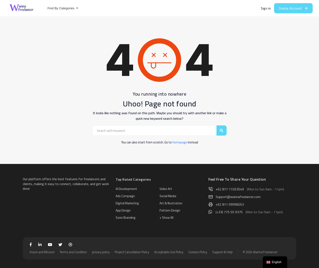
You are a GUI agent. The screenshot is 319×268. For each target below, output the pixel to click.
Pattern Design (170, 210)
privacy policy (101, 252)
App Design (123, 210)
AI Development (126, 189)
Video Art (166, 189)
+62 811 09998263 (230, 204)
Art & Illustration (171, 203)
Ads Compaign (125, 196)
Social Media (168, 196)
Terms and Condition (73, 252)
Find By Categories (60, 8)
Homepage (179, 142)
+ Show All (166, 217)
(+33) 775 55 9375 (229, 212)
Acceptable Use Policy (168, 252)
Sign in (266, 8)
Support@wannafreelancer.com (238, 196)
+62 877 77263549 (230, 189)
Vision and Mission (42, 252)
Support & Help (222, 252)
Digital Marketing (127, 203)
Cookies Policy (197, 252)
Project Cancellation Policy (132, 252)
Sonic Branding (125, 217)
